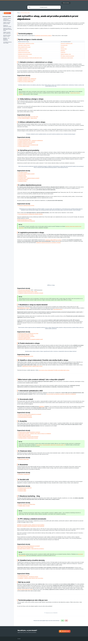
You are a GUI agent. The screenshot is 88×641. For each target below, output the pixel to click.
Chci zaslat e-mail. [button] (65, 631)
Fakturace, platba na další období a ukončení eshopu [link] (7, 29)
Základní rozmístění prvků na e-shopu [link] (6, 23)
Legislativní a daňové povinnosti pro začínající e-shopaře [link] (7, 19)
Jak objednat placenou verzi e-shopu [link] (7, 43)
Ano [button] (62, 620)
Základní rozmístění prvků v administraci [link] (7, 33)
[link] (7, 13)
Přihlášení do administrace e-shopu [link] (7, 26)
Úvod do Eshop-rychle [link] (25, 12)
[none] (66, 3)
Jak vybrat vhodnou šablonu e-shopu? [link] (7, 36)
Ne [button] (66, 620)
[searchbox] (44, 7)
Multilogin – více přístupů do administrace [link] (6, 39)
